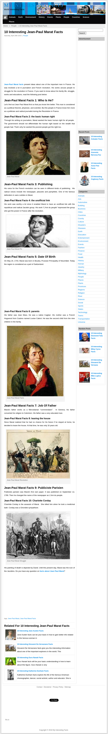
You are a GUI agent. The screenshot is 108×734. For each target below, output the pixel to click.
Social (80, 303)
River (80, 296)
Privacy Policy (58, 687)
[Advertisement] (39, 60)
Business (82, 209)
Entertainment (84, 238)
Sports (80, 306)
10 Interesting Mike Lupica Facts (96, 375)
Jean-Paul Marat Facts (28, 618)
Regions (81, 290)
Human (81, 264)
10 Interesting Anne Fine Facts (96, 165)
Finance (81, 251)
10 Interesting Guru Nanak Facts (30, 658)
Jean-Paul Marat (13, 618)
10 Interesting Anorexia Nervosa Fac (96, 152)
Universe (81, 322)
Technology (82, 312)
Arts (79, 199)
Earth (20, 17)
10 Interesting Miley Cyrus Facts (96, 349)
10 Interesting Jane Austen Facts (30, 631)
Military (81, 270)
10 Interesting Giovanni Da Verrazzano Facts (35, 644)
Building (81, 205)
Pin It (7, 720)
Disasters (82, 225)
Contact (39, 687)
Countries (76, 17)
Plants (58, 17)
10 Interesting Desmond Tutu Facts (97, 335)
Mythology (82, 273)
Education (82, 235)
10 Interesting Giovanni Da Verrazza (96, 362)
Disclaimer (48, 687)
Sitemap (68, 687)
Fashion (81, 248)
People (66, 17)
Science (86, 17)
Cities (80, 212)
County (81, 218)
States (80, 309)
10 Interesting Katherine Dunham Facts (33, 671)
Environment (31, 17)
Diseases (82, 228)
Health (80, 257)
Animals (12, 17)
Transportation (84, 319)
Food (80, 254)
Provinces (82, 286)
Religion (81, 293)
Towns (80, 316)
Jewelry (81, 267)
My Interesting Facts (33, 5)
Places (11, 22)
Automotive (82, 202)
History (41, 17)
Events (50, 17)
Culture (81, 222)
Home (5, 26)
